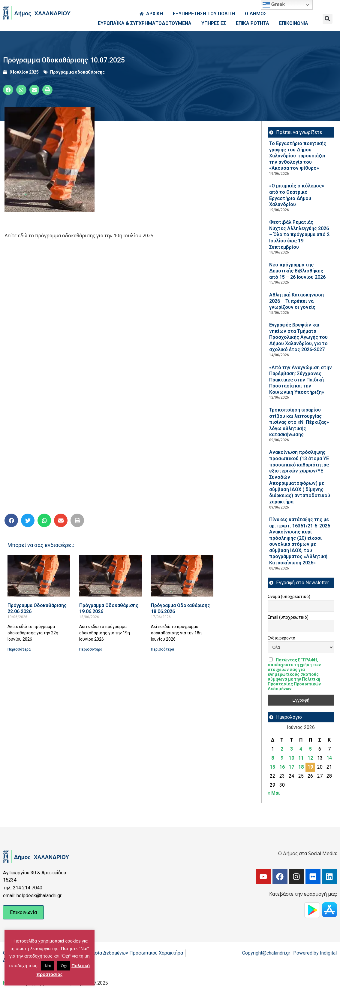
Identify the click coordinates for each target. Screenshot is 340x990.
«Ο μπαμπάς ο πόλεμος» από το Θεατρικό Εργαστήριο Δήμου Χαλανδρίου (296, 195)
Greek (274, 4)
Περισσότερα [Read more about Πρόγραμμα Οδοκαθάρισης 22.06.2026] (19, 649)
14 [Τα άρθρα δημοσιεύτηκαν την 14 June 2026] (329, 758)
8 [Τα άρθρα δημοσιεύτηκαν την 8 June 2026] (272, 758)
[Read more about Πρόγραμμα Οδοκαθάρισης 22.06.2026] (39, 576)
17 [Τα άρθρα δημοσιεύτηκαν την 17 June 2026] (291, 767)
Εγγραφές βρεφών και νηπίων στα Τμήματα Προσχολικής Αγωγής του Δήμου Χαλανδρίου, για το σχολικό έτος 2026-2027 (298, 337)
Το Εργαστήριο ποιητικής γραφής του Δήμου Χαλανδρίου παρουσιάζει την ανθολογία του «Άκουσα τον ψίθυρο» (297, 156)
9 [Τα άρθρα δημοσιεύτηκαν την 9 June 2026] (282, 758)
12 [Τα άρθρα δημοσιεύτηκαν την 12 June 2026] (310, 758)
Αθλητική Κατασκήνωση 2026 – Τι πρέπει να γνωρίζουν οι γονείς (296, 301)
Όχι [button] (64, 966)
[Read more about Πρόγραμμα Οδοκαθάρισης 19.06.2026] (110, 576)
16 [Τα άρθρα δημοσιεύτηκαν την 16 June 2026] (282, 767)
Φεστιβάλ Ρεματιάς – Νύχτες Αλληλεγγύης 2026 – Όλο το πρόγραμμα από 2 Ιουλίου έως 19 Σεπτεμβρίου (299, 234)
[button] (327, 19)
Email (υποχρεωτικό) (288, 617)
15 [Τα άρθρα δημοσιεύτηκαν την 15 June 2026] (272, 767)
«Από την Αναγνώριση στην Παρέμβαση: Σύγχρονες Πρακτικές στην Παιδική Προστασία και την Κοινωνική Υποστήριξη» (300, 380)
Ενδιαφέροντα (281, 638)
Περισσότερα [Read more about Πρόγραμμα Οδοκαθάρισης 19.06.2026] (90, 649)
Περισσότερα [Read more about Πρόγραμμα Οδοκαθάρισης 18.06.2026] (162, 649)
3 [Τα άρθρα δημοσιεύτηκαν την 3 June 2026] (291, 749)
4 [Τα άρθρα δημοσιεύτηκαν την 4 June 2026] (300, 749)
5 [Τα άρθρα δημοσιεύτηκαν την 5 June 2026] (310, 749)
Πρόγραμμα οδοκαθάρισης (77, 72)
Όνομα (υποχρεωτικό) (289, 596)
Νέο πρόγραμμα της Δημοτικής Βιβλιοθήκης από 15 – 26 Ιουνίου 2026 (297, 271)
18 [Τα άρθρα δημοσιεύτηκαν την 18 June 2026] (301, 767)
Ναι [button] (48, 966)
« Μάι (274, 793)
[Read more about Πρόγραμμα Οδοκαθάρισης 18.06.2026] (182, 576)
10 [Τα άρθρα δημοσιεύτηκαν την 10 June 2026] (291, 758)
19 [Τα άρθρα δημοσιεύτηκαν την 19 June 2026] (310, 767)
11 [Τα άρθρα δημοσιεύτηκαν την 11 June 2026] (301, 758)
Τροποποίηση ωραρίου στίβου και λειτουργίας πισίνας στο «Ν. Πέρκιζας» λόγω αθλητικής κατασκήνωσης (299, 422)
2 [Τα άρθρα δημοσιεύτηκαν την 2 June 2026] (282, 749)
